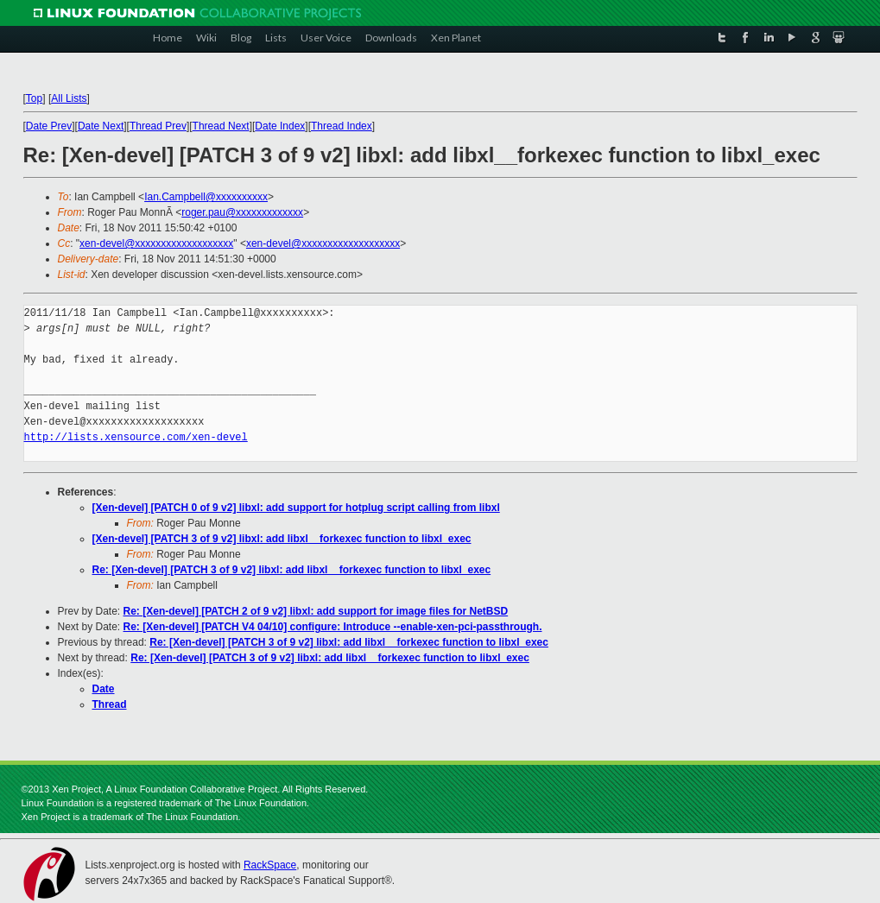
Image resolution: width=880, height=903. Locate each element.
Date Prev (49, 126)
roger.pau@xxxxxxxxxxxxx (242, 212)
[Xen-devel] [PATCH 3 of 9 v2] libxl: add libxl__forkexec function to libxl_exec (282, 539)
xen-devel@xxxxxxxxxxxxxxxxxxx (156, 243)
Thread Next (221, 126)
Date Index (280, 126)
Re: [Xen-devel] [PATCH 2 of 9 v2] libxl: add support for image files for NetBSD (316, 611)
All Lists (68, 98)
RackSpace (270, 865)
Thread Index (341, 126)
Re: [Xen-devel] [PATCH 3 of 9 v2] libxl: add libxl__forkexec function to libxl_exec (291, 570)
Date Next (100, 126)
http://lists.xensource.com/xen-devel (136, 437)
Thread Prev (158, 126)
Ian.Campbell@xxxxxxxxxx (206, 197)
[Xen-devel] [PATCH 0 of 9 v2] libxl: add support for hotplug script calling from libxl (296, 508)
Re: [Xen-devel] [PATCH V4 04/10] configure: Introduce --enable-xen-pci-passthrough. (332, 627)
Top (34, 98)
